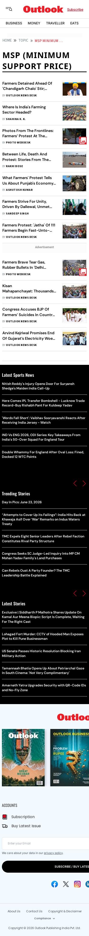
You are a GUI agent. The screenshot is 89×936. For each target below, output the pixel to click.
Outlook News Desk (21, 95)
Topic (23, 40)
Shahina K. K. (16, 119)
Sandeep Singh (17, 214)
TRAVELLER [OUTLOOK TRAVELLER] (55, 23)
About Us (14, 911)
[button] (75, 483)
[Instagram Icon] (77, 884)
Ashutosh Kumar (19, 190)
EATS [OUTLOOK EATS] (74, 23)
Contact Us (34, 911)
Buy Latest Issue (26, 826)
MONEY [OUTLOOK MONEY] (34, 23)
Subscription (23, 817)
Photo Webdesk (18, 143)
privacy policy (53, 853)
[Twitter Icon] (66, 884)
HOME (7, 40)
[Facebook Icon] (54, 884)
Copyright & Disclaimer (65, 911)
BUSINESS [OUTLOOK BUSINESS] (14, 23)
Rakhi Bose (14, 166)
